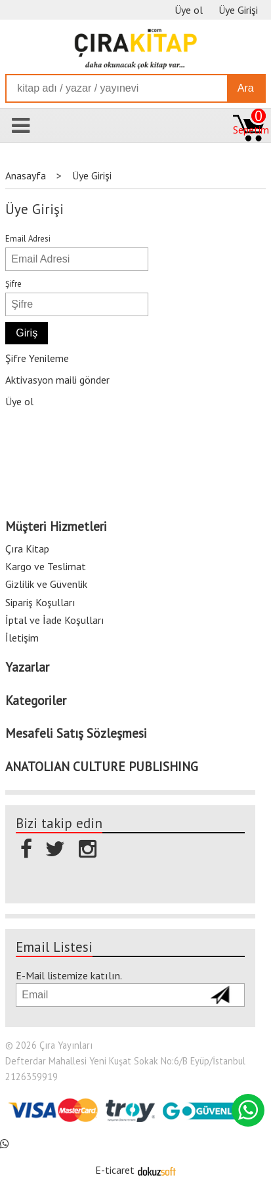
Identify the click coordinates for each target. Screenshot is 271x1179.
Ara (246, 88)
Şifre (13, 283)
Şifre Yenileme (37, 358)
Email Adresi (28, 238)
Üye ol (19, 401)
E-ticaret (115, 1169)
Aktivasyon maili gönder (57, 379)
